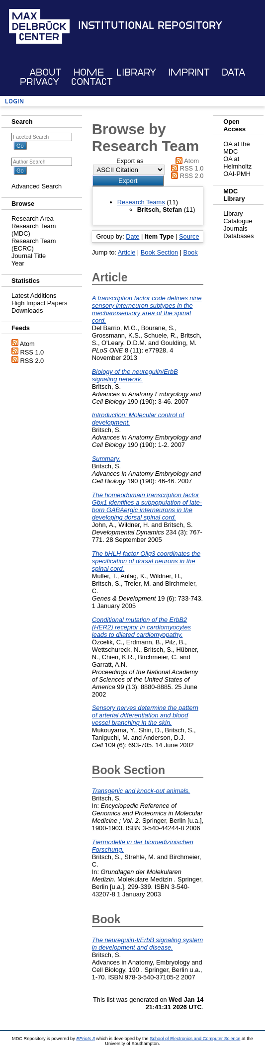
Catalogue (237, 221)
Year (17, 263)
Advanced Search (36, 186)
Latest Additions (33, 295)
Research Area (32, 218)
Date (132, 236)
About (45, 72)
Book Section (159, 252)
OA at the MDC (236, 147)
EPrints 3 (85, 1038)
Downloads (27, 310)
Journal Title (28, 256)
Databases (238, 236)
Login (14, 101)
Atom (27, 344)
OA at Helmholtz (237, 162)
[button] (128, 180)
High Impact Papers (39, 303)
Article (127, 252)
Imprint (189, 72)
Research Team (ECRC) (33, 244)
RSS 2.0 (32, 360)
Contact (92, 82)
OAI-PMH (237, 173)
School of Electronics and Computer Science (195, 1038)
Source (189, 236)
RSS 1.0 (32, 352)
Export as (129, 161)
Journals (235, 228)
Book (190, 252)
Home (89, 72)
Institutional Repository (150, 25)
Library (136, 72)
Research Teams (141, 202)
